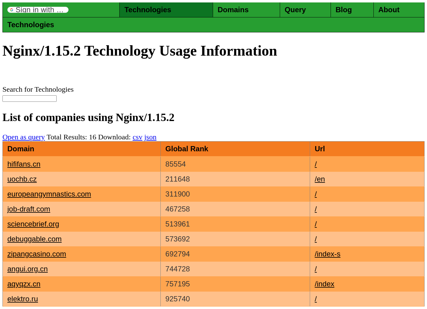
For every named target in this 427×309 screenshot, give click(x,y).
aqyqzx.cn (23, 284)
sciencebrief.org (33, 224)
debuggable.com (34, 239)
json (150, 137)
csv (137, 137)
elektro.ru (22, 299)
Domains (233, 10)
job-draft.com (28, 209)
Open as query (23, 137)
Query (295, 10)
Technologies (147, 10)
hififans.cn (23, 164)
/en (320, 179)
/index (324, 284)
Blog (343, 10)
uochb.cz (22, 179)
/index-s (327, 254)
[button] (38, 10)
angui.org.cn (27, 269)
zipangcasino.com (36, 254)
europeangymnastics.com (49, 194)
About (388, 10)
